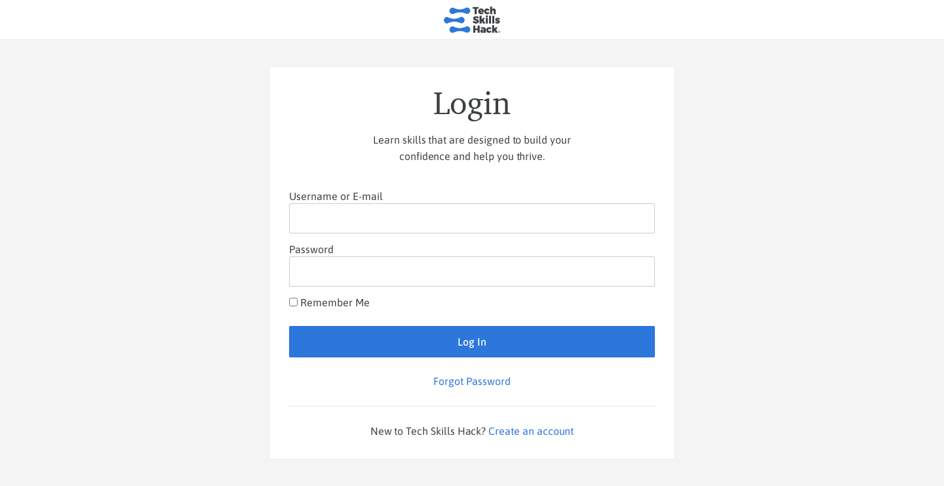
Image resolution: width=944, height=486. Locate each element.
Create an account (531, 431)
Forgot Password (471, 381)
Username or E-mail (336, 196)
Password (311, 249)
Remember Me (329, 302)
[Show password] (633, 271)
